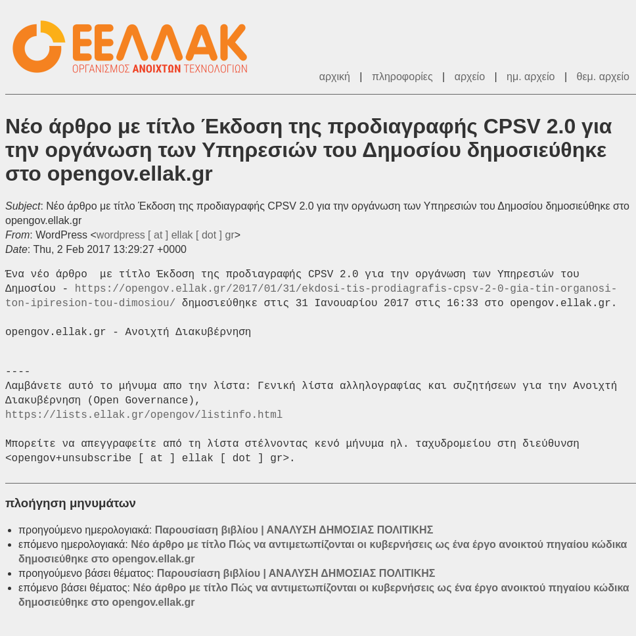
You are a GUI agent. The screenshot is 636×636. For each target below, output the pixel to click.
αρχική (334, 76)
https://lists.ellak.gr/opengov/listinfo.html (144, 415)
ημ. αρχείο (531, 76)
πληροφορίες (402, 76)
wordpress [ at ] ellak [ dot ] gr (166, 234)
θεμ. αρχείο (603, 76)
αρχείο (470, 76)
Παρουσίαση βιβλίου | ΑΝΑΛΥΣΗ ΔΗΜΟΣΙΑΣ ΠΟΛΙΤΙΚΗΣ (294, 529)
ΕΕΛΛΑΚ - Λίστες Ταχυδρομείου (136, 47)
